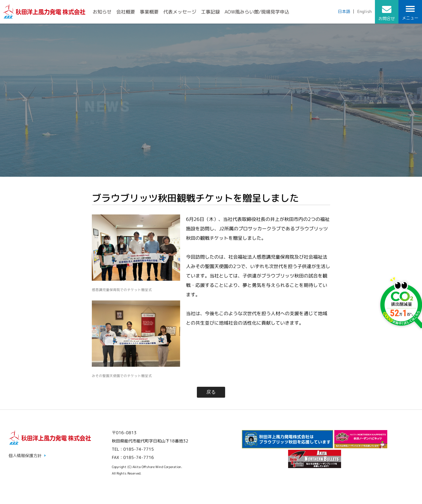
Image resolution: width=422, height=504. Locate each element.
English (364, 11)
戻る (211, 391)
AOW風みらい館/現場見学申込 (257, 12)
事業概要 (149, 12)
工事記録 (210, 12)
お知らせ (102, 12)
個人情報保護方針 (25, 455)
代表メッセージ (179, 12)
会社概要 (125, 12)
